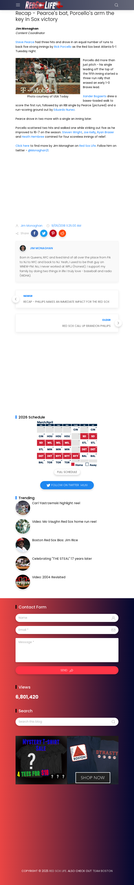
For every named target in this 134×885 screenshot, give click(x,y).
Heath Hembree (33, 137)
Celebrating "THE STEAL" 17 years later (62, 558)
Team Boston (103, 871)
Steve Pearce (25, 42)
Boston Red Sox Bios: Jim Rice (55, 540)
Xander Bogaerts (94, 96)
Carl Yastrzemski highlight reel (56, 503)
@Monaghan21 (38, 150)
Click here (22, 146)
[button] (34, 233)
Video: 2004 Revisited (48, 577)
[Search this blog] (67, 722)
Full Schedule (67, 472)
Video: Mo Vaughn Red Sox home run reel (64, 521)
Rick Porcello (62, 47)
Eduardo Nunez (64, 110)
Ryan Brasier (105, 132)
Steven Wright (72, 132)
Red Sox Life (87, 146)
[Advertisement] (67, 189)
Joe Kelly (90, 132)
